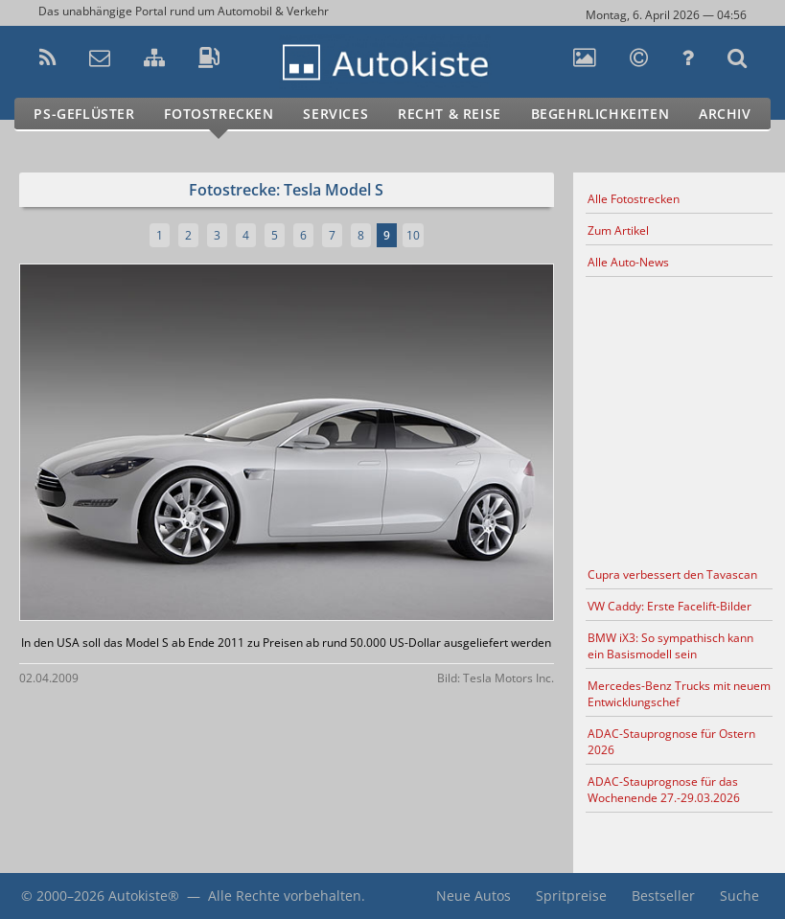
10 (413, 235)
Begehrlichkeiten (600, 113)
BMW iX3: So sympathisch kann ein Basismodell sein (670, 646)
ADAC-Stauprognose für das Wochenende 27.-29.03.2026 (664, 789)
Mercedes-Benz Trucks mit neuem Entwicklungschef (679, 694)
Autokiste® (143, 895)
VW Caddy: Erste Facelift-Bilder (669, 606)
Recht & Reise (449, 113)
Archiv (725, 113)
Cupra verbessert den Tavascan (672, 574)
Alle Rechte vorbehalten (284, 895)
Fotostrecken (218, 113)
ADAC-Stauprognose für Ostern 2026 (671, 741)
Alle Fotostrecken (634, 199)
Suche (739, 895)
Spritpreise (571, 895)
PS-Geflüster (84, 113)
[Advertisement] (679, 419)
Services (335, 113)
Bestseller (663, 895)
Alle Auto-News (628, 262)
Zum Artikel (618, 230)
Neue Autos (473, 895)
